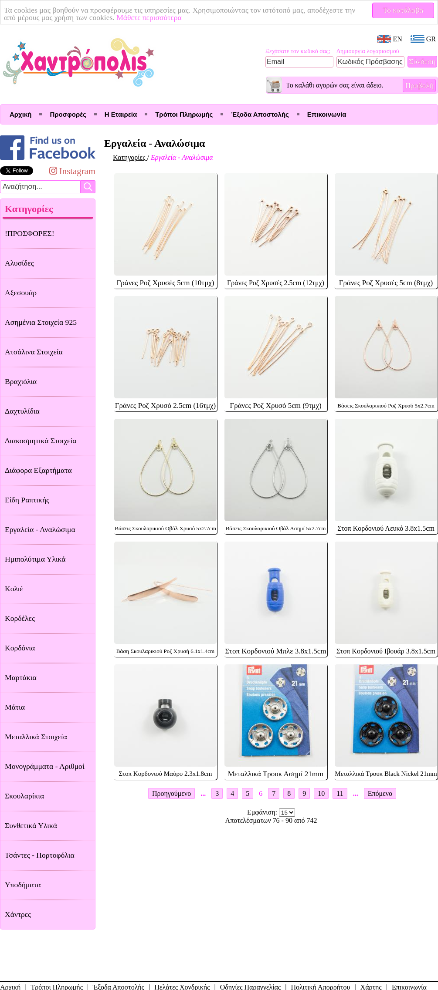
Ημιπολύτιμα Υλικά (35, 559)
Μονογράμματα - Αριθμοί (45, 766)
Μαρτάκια (21, 677)
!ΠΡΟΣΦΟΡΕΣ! (29, 233)
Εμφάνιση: (263, 812)
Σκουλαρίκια (24, 795)
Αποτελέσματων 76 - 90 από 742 (271, 820)
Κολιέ (14, 588)
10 (321, 793)
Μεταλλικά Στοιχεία (36, 736)
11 (339, 793)
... (203, 793)
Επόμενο (380, 793)
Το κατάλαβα (403, 10)
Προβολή (419, 85)
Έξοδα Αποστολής (260, 114)
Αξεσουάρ (21, 292)
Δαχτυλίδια (22, 411)
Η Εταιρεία (121, 114)
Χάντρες (18, 914)
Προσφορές (68, 114)
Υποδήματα (23, 884)
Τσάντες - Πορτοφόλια (40, 855)
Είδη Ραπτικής (27, 499)
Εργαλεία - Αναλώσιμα (40, 529)
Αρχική (20, 114)
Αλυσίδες (19, 263)
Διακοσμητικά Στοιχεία (40, 440)
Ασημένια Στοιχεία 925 (41, 322)
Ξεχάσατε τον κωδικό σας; (297, 51)
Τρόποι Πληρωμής (184, 114)
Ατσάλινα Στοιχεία (34, 351)
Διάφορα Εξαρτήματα (38, 470)
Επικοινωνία (326, 114)
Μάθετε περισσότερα (149, 17)
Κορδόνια (20, 647)
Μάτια (15, 707)
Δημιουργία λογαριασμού (367, 51)
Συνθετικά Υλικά (31, 825)
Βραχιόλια (21, 381)
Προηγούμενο (171, 793)
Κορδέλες (20, 618)
